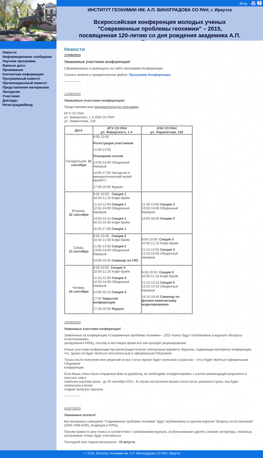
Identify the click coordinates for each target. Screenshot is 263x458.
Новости (10, 52)
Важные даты (14, 65)
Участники (11, 96)
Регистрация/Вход (18, 105)
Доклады (10, 100)
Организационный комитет (25, 83)
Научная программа (19, 61)
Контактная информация (23, 74)
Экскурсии (11, 92)
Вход (243, 3)
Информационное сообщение (27, 57)
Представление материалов (26, 87)
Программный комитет (21, 78)
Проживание (13, 70)
